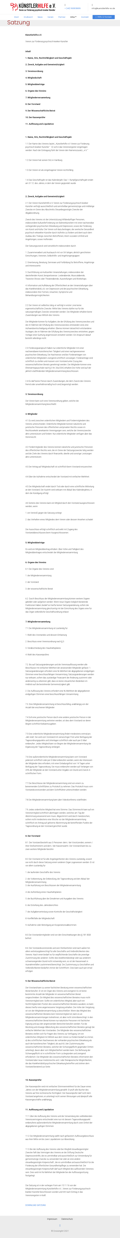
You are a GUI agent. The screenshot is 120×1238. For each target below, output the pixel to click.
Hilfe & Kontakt (104, 17)
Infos (72, 17)
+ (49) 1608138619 (73, 8)
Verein (50, 17)
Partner (62, 17)
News (40, 17)
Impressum (52, 1219)
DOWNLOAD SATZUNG (35, 1205)
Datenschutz (67, 1219)
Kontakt (85, 17)
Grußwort (28, 17)
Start (16, 17)
